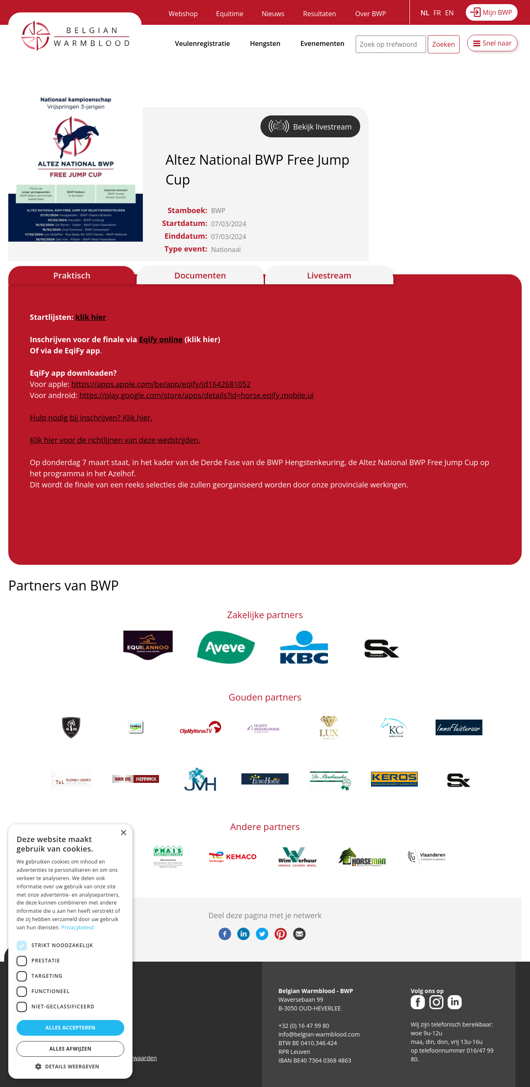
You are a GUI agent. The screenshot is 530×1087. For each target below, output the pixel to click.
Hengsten (265, 43)
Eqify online (161, 339)
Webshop (183, 13)
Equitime (229, 13)
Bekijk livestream (322, 127)
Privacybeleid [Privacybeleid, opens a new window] (78, 927)
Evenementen (322, 43)
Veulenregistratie (202, 43)
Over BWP (370, 13)
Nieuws (273, 13)
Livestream (329, 275)
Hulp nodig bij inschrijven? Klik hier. (91, 417)
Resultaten (319, 13)
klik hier (90, 317)
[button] (70, 1066)
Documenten (200, 275)
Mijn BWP (497, 12)
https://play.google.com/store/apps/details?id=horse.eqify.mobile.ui (197, 395)
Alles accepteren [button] (71, 1027)
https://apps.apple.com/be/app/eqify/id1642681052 (161, 384)
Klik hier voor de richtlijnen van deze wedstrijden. (115, 440)
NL (425, 12)
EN (449, 12)
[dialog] (70, 951)
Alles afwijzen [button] (70, 1048)
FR (437, 12)
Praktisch (72, 275)
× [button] (123, 833)
